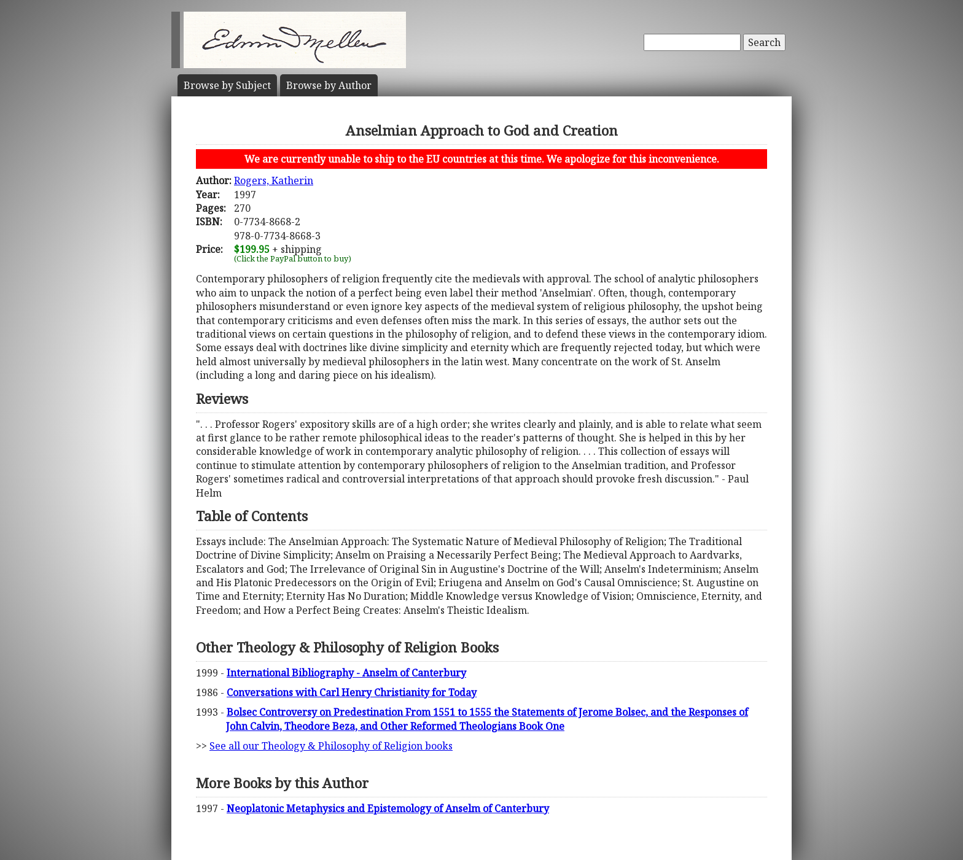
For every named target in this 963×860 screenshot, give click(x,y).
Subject (227, 85)
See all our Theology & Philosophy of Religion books (331, 746)
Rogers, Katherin (273, 180)
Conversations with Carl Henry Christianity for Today (352, 692)
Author (329, 85)
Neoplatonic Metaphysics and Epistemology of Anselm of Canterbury (388, 808)
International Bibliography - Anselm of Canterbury (346, 673)
